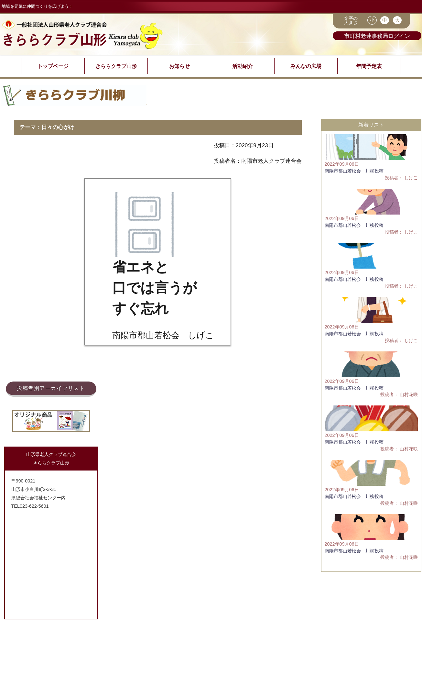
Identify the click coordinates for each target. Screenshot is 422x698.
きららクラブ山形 (116, 66)
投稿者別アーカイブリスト (51, 388)
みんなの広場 (305, 66)
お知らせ (179, 66)
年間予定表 (369, 66)
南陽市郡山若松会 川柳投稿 (354, 171)
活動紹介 (242, 66)
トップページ (53, 66)
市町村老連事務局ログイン (377, 36)
